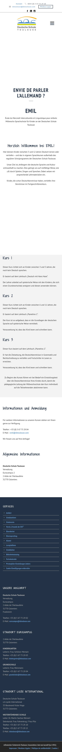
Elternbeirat (10, 531)
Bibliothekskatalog (12, 554)
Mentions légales (24, 748)
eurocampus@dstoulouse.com (19, 621)
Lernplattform (11, 545)
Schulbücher (10, 550)
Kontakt (19, 4)
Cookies (55, 748)
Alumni (8, 540)
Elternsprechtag (11, 536)
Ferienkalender (11, 559)
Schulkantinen (11, 517)
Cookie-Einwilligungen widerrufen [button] (18, 568)
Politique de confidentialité (41, 748)
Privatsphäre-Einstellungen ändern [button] (18, 563)
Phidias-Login (45, 7)
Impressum (13, 748)
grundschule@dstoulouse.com (19, 674)
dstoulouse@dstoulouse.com (23, 7)
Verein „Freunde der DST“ (15, 527)
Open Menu (52, 23)
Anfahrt (8, 513)
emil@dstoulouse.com (19, 433)
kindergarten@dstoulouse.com (20, 658)
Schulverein (10, 522)
